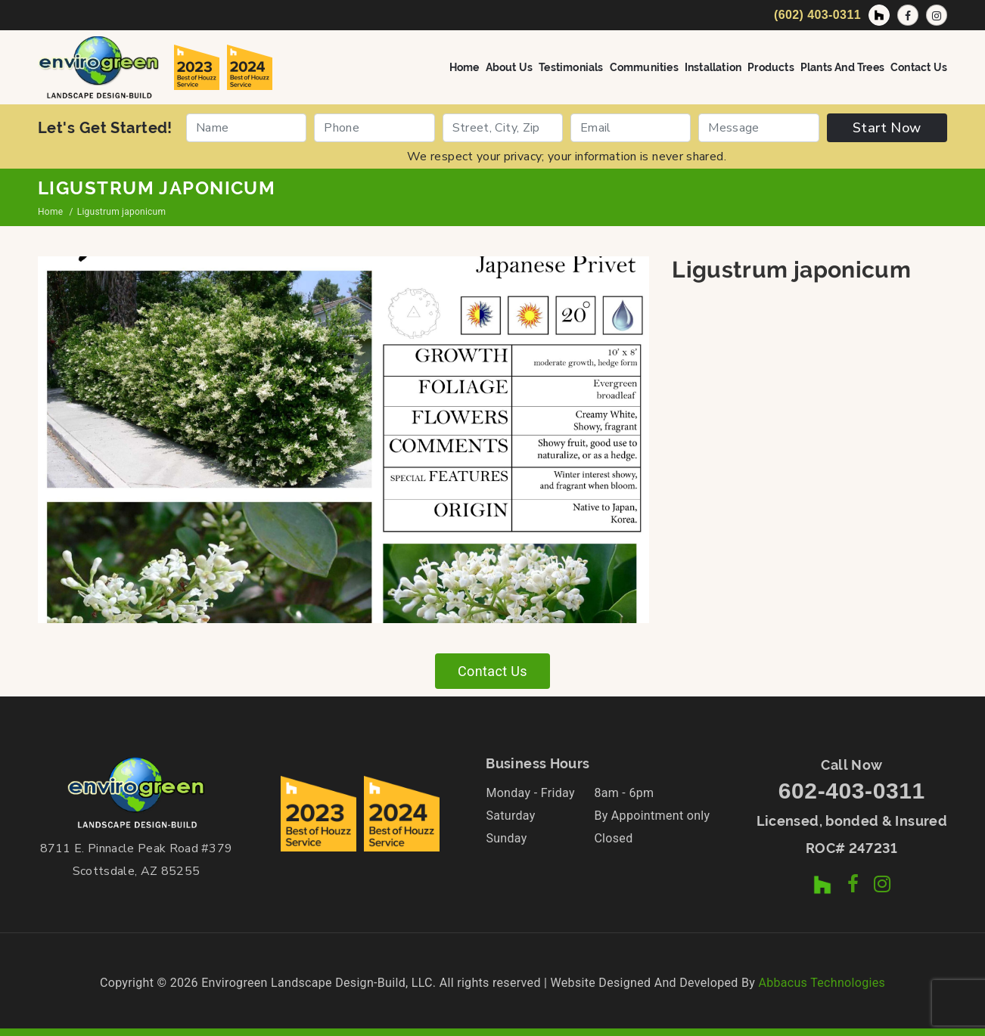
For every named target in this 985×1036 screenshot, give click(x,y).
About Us (509, 67)
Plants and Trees (842, 67)
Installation (713, 67)
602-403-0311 (851, 790)
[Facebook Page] (907, 15)
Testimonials (571, 67)
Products (770, 67)
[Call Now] (815, 15)
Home (464, 67)
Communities (644, 67)
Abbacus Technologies (821, 983)
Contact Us (918, 67)
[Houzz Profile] (879, 15)
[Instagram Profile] (936, 15)
